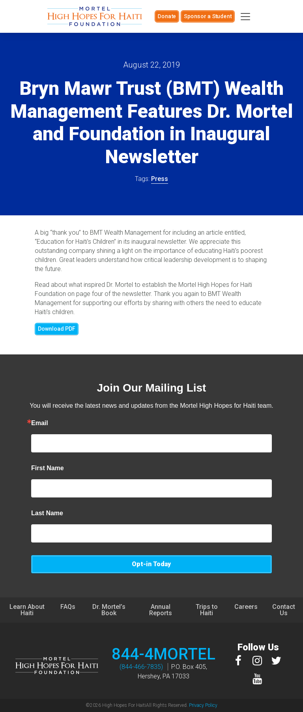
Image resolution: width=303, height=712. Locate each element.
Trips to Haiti (207, 610)
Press (159, 179)
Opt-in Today (151, 564)
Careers (246, 606)
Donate (167, 16)
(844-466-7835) (141, 667)
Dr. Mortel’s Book (108, 610)
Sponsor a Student (208, 16)
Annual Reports (160, 610)
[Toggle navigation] (245, 16)
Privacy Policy (203, 705)
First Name (47, 468)
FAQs (67, 606)
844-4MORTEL (163, 654)
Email (39, 423)
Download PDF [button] (56, 329)
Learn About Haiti (27, 610)
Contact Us (283, 610)
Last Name (47, 513)
